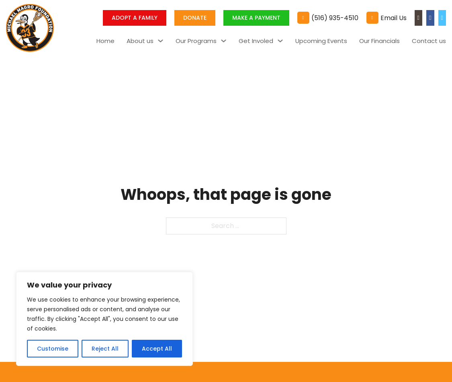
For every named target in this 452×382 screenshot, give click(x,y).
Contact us (429, 41)
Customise (52, 349)
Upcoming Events (321, 41)
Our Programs (196, 41)
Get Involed (256, 41)
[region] (104, 319)
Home (105, 41)
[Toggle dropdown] (160, 41)
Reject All (105, 349)
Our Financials (379, 41)
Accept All (157, 349)
